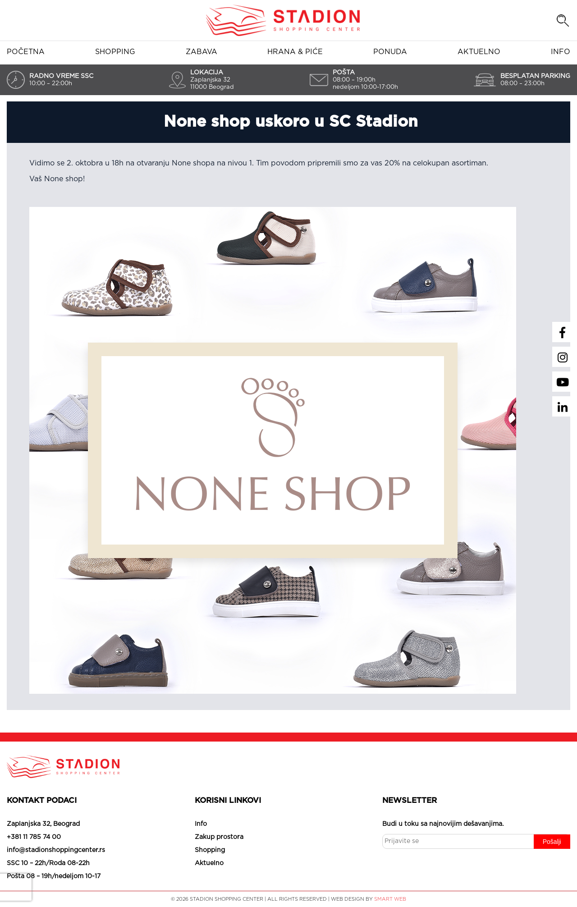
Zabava (201, 51)
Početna (26, 51)
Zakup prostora (219, 837)
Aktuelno (479, 51)
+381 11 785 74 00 (34, 837)
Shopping (115, 51)
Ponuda (390, 51)
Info (560, 51)
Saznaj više (336, 889)
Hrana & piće (295, 51)
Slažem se (234, 889)
